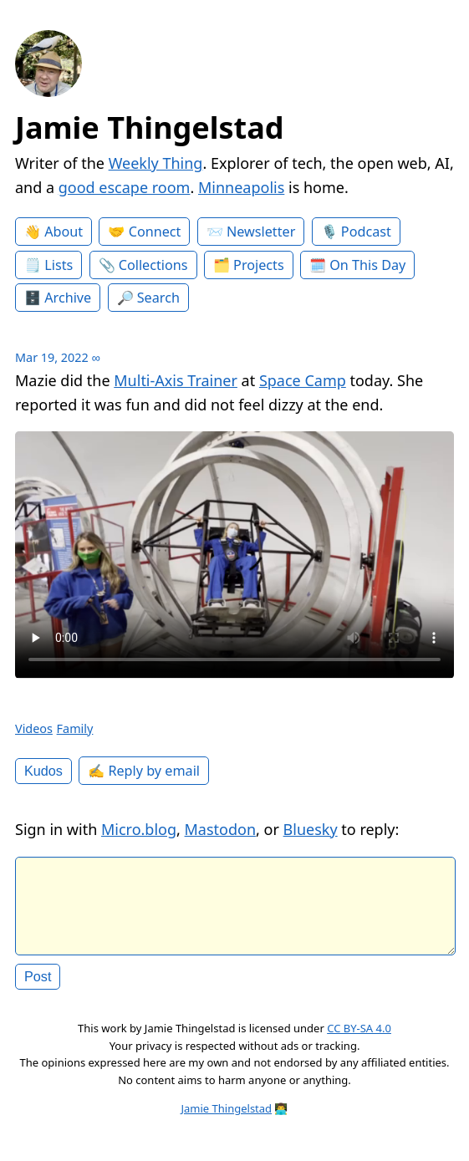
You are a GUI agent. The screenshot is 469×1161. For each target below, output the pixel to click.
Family (75, 728)
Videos (34, 728)
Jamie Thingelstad (149, 127)
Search (158, 297)
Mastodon (221, 829)
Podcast (366, 231)
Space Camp (302, 380)
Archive (67, 297)
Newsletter (261, 231)
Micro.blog (138, 829)
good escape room (125, 187)
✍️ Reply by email (144, 770)
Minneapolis (241, 187)
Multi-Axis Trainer (175, 380)
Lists (58, 265)
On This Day (367, 265)
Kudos (43, 770)
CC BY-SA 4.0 (359, 1041)
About (63, 231)
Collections (153, 265)
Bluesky (310, 829)
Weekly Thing (156, 163)
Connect (155, 231)
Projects (258, 265)
